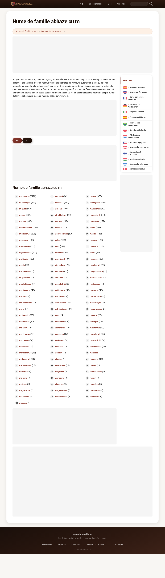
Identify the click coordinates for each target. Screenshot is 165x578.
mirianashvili (25, 359)
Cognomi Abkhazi (137, 112)
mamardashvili (25, 227)
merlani (22, 296)
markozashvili (25, 353)
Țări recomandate (95, 4)
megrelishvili (60, 284)
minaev (93, 378)
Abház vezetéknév (137, 159)
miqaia (22, 215)
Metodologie (47, 544)
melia (57, 246)
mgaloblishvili (25, 252)
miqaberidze (24, 277)
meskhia (58, 227)
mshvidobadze (61, 309)
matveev (23, 384)
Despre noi (62, 544)
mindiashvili (95, 265)
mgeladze (94, 290)
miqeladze (23, 240)
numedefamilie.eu (82, 534)
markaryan (59, 340)
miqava (93, 196)
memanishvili (96, 371)
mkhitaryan (95, 328)
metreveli (59, 196)
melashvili (59, 202)
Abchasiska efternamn (139, 164)
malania (22, 221)
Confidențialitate (116, 544)
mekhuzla (59, 346)
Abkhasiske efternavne (139, 147)
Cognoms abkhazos (138, 117)
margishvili (59, 371)
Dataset (101, 544)
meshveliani (24, 246)
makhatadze (95, 296)
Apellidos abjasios (137, 87)
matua (93, 252)
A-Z (81, 4)
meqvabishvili (25, 365)
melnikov (23, 328)
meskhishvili (95, 340)
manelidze (94, 396)
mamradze (59, 296)
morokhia (59, 252)
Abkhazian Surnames (138, 92)
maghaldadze (25, 284)
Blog (110, 4)
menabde (94, 353)
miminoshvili (25, 234)
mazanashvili (96, 346)
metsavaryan (95, 303)
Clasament (76, 544)
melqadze (94, 259)
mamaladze (24, 321)
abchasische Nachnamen (134, 105)
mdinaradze (24, 315)
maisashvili (95, 209)
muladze (93, 315)
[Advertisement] (82, 54)
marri (57, 315)
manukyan (59, 334)
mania (92, 227)
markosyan (24, 346)
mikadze (58, 359)
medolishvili (24, 271)
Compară (89, 544)
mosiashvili (95, 390)
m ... (28, 140)
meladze (93, 240)
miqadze (23, 209)
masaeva (23, 403)
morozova (23, 371)
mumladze (59, 271)
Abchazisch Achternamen (134, 136)
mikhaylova (24, 396)
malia (21, 309)
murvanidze (60, 321)
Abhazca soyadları (137, 169)
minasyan (94, 321)
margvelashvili (61, 390)
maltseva (23, 378)
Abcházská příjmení (138, 142)
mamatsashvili (61, 396)
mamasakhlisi (96, 277)
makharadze (60, 290)
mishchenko (60, 328)
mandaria (94, 246)
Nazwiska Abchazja (138, 130)
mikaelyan (59, 384)
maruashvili (95, 215)
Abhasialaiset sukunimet (134, 153)
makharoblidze (25, 303)
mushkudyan (25, 202)
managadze (95, 202)
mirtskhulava (60, 215)
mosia (22, 265)
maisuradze (24, 196)
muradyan (94, 384)
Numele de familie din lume (27, 31)
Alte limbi (121, 4)
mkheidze (59, 277)
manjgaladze (25, 290)
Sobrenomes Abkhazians (134, 124)
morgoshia (94, 221)
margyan (58, 221)
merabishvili (60, 365)
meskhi (93, 234)
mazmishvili (95, 334)
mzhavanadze (96, 309)
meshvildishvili (61, 234)
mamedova (59, 378)
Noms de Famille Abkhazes (135, 98)
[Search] (139, 4)
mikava (93, 365)
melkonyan (24, 340)
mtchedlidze (60, 265)
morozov (58, 353)
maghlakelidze (96, 271)
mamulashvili (60, 303)
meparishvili (60, 259)
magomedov (24, 390)
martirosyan (24, 334)
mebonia (58, 209)
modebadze (95, 284)
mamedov (94, 359)
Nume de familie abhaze (51, 31)
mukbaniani (24, 259)
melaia (58, 240)
